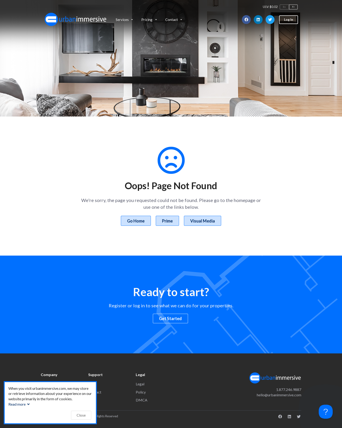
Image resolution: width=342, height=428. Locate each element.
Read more (19, 404)
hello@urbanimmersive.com (279, 395)
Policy (141, 392)
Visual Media (202, 220)
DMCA (141, 400)
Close (81, 415)
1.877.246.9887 (288, 389)
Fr (293, 7)
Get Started (170, 318)
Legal (140, 384)
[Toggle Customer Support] (326, 412)
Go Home (136, 220)
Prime (167, 220)
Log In (288, 19)
